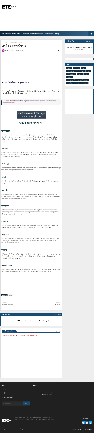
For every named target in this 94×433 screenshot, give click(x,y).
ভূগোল (6, 42)
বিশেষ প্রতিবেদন (49, 34)
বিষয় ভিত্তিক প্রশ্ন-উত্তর (36, 34)
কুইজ (84, 68)
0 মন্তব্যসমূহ (57, 331)
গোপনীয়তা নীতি (87, 429)
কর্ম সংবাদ (7, 34)
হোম (2, 34)
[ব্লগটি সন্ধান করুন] (12, 403)
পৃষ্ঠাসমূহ (57, 34)
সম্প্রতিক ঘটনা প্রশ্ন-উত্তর (73, 83)
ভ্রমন (87, 74)
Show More (89, 41)
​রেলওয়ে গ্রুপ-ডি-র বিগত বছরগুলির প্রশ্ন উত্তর (78, 80)
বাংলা (89, 71)
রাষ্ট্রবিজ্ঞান (70, 77)
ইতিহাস (69, 68)
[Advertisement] (61, 15)
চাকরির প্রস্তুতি (16, 34)
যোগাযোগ (79, 429)
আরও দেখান (57, 314)
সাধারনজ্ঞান (26, 34)
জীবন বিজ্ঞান (71, 71)
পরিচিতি (74, 429)
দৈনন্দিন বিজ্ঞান (80, 71)
